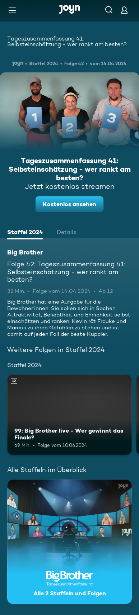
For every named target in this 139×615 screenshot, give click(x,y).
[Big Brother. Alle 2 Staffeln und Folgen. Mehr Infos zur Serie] (69, 542)
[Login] (124, 10)
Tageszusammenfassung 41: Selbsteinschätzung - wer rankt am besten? (67, 41)
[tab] (25, 233)
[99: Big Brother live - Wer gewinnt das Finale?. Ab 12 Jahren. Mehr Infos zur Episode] (69, 415)
